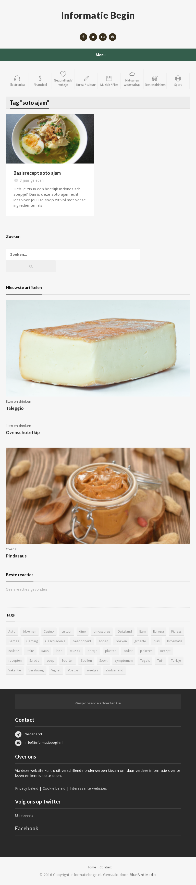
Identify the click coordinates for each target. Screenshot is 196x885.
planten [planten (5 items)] (110, 651)
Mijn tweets (24, 815)
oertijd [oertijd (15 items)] (92, 651)
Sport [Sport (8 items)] (103, 660)
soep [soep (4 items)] (50, 660)
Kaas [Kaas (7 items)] (44, 651)
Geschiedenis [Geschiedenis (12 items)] (55, 641)
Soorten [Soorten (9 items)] (68, 660)
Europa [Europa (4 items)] (158, 631)
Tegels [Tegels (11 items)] (145, 660)
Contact (106, 867)
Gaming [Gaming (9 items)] (32, 641)
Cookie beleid (54, 788)
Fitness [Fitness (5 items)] (176, 631)
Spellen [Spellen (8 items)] (86, 660)
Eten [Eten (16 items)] (142, 631)
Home (91, 867)
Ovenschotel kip (23, 432)
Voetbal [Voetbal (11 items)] (73, 670)
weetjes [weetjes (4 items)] (92, 670)
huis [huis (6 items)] (157, 641)
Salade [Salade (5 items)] (34, 660)
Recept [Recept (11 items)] (165, 651)
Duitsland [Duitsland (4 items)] (125, 631)
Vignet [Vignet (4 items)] (55, 670)
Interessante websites (88, 788)
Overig (11, 549)
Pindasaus (16, 555)
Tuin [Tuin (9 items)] (160, 660)
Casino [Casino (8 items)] (49, 631)
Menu (97, 54)
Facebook (26, 828)
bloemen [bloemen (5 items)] (29, 631)
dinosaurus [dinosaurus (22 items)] (101, 631)
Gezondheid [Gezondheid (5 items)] (82, 641)
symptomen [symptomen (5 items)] (124, 660)
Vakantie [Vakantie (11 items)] (14, 670)
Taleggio (15, 408)
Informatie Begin (98, 15)
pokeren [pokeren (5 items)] (146, 651)
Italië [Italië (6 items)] (30, 651)
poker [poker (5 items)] (128, 651)
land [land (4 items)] (59, 651)
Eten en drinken (18, 401)
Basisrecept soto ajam (37, 173)
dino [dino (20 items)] (82, 631)
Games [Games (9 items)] (13, 641)
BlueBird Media (143, 874)
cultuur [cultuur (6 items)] (67, 631)
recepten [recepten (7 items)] (15, 660)
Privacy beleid (26, 788)
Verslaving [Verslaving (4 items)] (36, 670)
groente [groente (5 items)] (140, 641)
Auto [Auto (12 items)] (12, 631)
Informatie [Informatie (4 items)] (175, 641)
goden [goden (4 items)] (103, 641)
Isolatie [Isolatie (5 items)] (13, 651)
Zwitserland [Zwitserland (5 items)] (114, 670)
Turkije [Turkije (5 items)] (176, 660)
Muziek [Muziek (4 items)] (75, 651)
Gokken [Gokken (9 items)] (121, 641)
